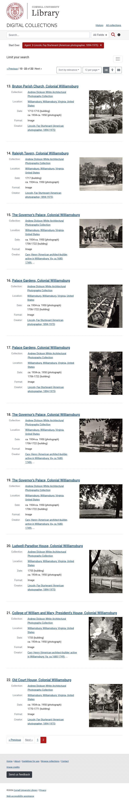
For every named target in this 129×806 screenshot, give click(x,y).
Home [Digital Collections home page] (9, 761)
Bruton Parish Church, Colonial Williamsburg (45, 86)
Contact (65, 761)
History (99, 25)
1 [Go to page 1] (37, 740)
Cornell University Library (25, 790)
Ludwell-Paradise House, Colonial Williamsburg (47, 546)
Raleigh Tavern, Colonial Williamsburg (40, 153)
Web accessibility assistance (20, 796)
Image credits (13, 767)
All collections (113, 25)
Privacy (42, 790)
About (17, 761)
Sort (68, 70)
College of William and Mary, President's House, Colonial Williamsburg (64, 613)
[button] (63, 45)
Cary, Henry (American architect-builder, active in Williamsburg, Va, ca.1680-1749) (46, 258)
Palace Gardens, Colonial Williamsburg (41, 281)
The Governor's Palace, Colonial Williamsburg (46, 215)
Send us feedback (19, 774)
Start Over (14, 45)
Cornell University (15, 11)
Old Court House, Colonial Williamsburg (41, 680)
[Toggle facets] (117, 59)
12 (91, 69)
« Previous (12, 68)
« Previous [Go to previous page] (15, 740)
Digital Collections (32, 25)
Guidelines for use (30, 761)
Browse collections (50, 761)
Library (45, 11)
